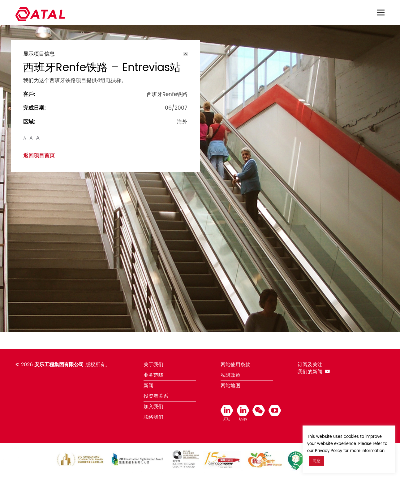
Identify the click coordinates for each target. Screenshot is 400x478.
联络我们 (153, 417)
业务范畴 (153, 375)
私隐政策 (230, 375)
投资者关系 (156, 396)
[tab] (105, 54)
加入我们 (153, 407)
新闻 (148, 386)
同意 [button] (316, 461)
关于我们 (153, 365)
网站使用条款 (235, 365)
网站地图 (230, 386)
